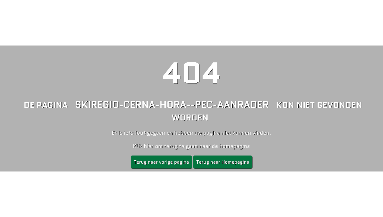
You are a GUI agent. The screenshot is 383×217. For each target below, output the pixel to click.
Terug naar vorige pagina (161, 162)
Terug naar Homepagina (222, 162)
